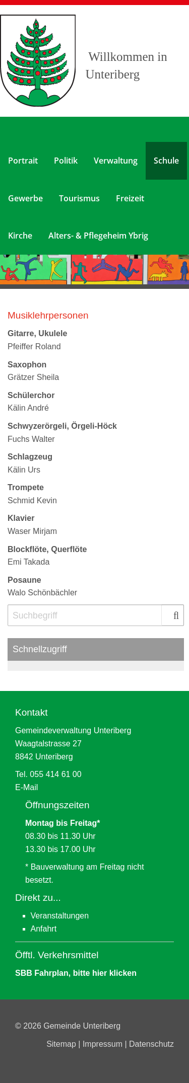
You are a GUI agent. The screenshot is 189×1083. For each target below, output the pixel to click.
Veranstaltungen (60, 915)
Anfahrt (44, 928)
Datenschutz (151, 1044)
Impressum (104, 1044)
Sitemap (62, 1044)
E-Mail (26, 787)
